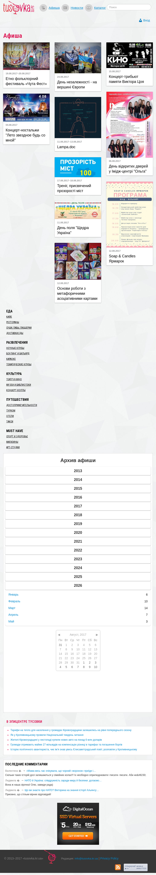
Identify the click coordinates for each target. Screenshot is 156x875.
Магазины (12, 441)
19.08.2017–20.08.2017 (18, 73)
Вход (146, 20)
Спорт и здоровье (17, 436)
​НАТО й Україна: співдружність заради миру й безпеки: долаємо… (63, 780)
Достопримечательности (21, 405)
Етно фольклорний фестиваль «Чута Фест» (26, 81)
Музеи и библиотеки (18, 384)
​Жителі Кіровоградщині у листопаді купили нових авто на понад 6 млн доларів (56, 739)
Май (11, 621)
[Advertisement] (28, 194)
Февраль (14, 601)
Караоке (11, 359)
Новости (77, 7)
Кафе (9, 316)
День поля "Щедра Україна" (73, 230)
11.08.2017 (63, 222)
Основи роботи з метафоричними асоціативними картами (77, 293)
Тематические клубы (18, 364)
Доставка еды (14, 333)
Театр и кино (14, 379)
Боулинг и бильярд (17, 353)
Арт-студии (13, 447)
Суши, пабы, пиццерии (19, 327)
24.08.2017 (63, 77)
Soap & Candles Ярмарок (122, 258)
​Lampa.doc (66, 147)
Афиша (54, 7)
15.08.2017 (115, 71)
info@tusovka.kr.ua (86, 858)
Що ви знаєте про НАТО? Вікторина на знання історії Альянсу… (62, 790)
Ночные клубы (15, 348)
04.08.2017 (11, 125)
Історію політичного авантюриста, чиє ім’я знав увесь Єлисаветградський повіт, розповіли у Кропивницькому (73, 749)
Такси (9, 421)
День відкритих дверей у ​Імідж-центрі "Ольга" (128, 168)
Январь (13, 594)
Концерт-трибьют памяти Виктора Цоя (126, 79)
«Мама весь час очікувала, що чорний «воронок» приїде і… (61, 770)
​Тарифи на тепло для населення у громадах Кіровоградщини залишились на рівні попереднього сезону (71, 730)
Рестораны (12, 322)
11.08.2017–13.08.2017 (69, 141)
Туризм (10, 410)
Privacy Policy (109, 858)
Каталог (100, 7)
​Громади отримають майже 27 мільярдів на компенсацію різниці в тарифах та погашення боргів (66, 744)
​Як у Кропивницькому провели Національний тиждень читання (46, 735)
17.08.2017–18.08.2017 (69, 180)
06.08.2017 (115, 161)
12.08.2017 (115, 251)
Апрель (13, 614)
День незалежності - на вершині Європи (77, 84)
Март (11, 608)
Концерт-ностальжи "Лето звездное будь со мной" (25, 135)
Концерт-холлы (16, 390)
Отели (10, 416)
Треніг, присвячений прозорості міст (74, 188)
